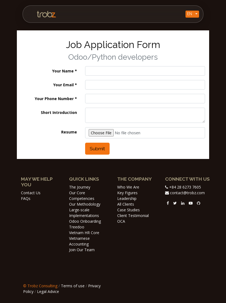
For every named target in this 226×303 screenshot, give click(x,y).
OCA (121, 221)
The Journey (79, 187)
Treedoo (76, 226)
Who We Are (128, 187)
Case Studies (128, 209)
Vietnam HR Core (84, 232)
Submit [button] (97, 148)
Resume (69, 132)
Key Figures (127, 192)
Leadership (127, 198)
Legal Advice (48, 291)
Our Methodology (84, 204)
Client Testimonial (133, 215)
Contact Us (31, 192)
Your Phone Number (54, 98)
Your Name (63, 71)
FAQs (25, 198)
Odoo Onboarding (85, 221)
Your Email (63, 84)
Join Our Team (82, 249)
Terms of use (73, 285)
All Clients (125, 204)
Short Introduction (59, 112)
